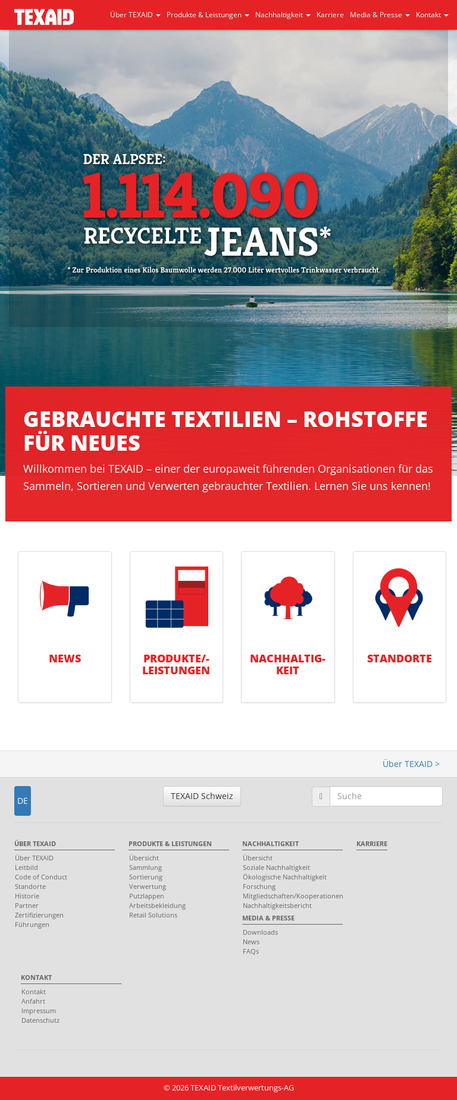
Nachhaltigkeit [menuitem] (270, 843)
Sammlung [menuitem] (145, 867)
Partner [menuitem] (27, 905)
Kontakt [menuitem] (36, 977)
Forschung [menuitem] (259, 886)
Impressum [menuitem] (38, 1010)
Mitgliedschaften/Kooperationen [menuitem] (289, 895)
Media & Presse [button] (380, 15)
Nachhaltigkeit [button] (283, 15)
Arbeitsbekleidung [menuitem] (157, 905)
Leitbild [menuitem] (26, 867)
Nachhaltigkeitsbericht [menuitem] (277, 905)
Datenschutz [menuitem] (40, 1020)
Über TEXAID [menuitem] (35, 843)
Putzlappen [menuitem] (146, 895)
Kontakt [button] (432, 15)
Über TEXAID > (411, 763)
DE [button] (22, 800)
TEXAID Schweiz (202, 796)
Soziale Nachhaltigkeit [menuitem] (276, 867)
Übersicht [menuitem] (144, 857)
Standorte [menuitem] (30, 886)
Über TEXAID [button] (135, 15)
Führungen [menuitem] (32, 924)
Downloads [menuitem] (260, 932)
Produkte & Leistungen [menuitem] (170, 843)
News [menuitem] (251, 941)
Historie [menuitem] (27, 895)
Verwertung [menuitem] (147, 886)
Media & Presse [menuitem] (268, 917)
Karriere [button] (330, 15)
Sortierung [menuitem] (145, 876)
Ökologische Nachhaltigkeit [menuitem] (285, 876)
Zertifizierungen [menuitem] (39, 914)
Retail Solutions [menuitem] (153, 914)
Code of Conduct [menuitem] (41, 876)
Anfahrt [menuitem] (33, 1001)
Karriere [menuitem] (371, 843)
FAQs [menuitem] (251, 951)
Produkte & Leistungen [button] (208, 15)
